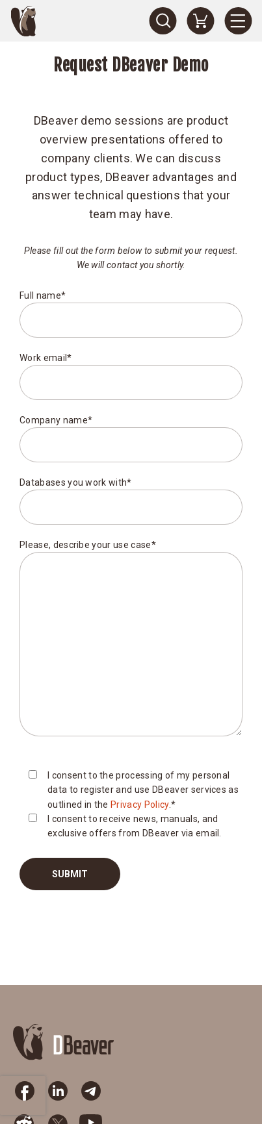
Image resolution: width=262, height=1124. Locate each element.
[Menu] (238, 20)
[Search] (162, 20)
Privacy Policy (139, 804)
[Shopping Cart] (200, 20)
